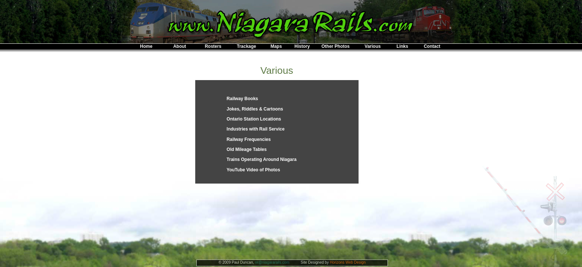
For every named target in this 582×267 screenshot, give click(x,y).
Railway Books (242, 98)
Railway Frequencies (249, 139)
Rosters (213, 46)
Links (402, 46)
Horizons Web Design (348, 262)
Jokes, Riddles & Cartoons (255, 109)
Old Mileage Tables (247, 149)
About (179, 46)
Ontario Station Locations (254, 119)
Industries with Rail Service (256, 129)
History (302, 46)
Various (372, 46)
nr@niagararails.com (272, 262)
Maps (276, 46)
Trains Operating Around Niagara (262, 159)
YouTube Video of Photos (253, 169)
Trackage (246, 46)
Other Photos (335, 46)
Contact (432, 46)
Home (146, 46)
